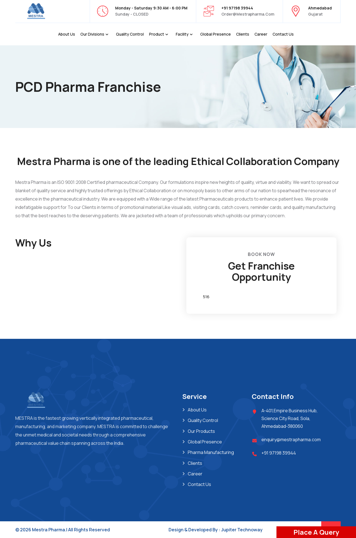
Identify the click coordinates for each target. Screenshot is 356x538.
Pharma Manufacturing (211, 452)
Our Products (201, 431)
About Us (66, 34)
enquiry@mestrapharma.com (291, 439)
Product (156, 34)
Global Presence (215, 34)
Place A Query (316, 532)
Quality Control (130, 34)
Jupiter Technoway (242, 530)
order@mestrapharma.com (247, 14)
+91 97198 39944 (278, 453)
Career (260, 34)
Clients (242, 34)
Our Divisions (92, 34)
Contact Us (283, 34)
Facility (182, 34)
